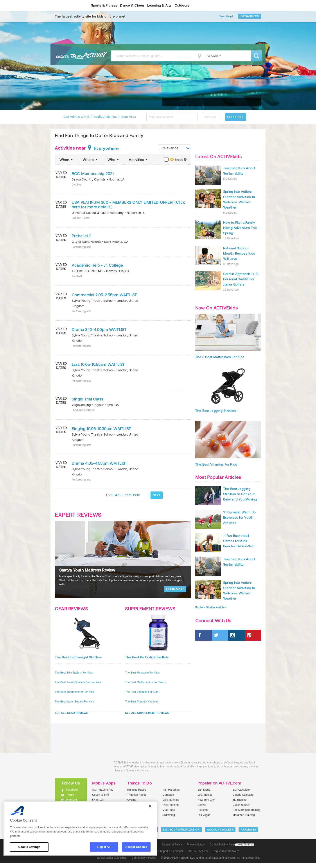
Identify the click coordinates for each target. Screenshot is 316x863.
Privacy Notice (196, 844)
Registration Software (226, 851)
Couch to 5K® (100, 794)
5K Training (239, 799)
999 (128, 495)
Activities (138, 160)
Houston (203, 809)
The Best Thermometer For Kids (74, 691)
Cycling (131, 799)
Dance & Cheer (132, 5)
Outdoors (182, 5)
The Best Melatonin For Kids (142, 672)
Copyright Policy (172, 844)
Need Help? (226, 16)
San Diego (204, 789)
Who (114, 160)
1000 (136, 495)
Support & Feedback (170, 851)
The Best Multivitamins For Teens (145, 682)
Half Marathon (171, 789)
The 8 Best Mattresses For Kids (219, 357)
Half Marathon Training (246, 809)
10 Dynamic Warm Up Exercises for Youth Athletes (239, 517)
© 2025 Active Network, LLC (178, 857)
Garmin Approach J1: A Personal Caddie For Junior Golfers (240, 279)
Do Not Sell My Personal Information (232, 844)
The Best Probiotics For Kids (147, 657)
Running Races (136, 789)
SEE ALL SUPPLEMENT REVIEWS (147, 713)
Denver (202, 804)
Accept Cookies (136, 847)
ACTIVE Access (198, 851)
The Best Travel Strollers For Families (78, 682)
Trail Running (170, 804)
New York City (206, 799)
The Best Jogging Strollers (215, 411)
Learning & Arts (159, 5)
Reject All (104, 847)
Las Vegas (204, 815)
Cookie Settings (244, 844)
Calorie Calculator (244, 794)
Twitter (70, 795)
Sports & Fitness (104, 5)
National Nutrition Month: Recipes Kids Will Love (239, 253)
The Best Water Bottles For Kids (74, 701)
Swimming (168, 815)
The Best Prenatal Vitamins (141, 701)
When (66, 160)
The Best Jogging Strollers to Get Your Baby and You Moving (240, 494)
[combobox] (174, 148)
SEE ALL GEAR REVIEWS (71, 713)
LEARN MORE (175, 589)
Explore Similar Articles (210, 607)
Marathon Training (244, 815)
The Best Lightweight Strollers (78, 657)
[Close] (150, 806)
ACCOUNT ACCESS (220, 829)
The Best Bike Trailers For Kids (74, 672)
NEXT (156, 495)
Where (90, 160)
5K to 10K (98, 799)
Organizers (250, 16)
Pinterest (71, 800)
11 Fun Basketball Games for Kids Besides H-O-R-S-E (238, 541)
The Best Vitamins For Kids (141, 691)
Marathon (168, 794)
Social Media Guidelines (112, 857)
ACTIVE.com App (102, 789)
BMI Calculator (242, 789)
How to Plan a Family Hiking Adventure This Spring (240, 228)
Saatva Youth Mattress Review (87, 570)
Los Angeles (205, 794)
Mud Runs (168, 809)
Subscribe (235, 117)
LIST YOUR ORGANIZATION (181, 829)
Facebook (72, 789)
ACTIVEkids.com (67, 5)
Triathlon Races (136, 794)
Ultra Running (170, 799)
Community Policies (144, 857)
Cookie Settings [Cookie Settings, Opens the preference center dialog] (29, 847)
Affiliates (248, 829)
